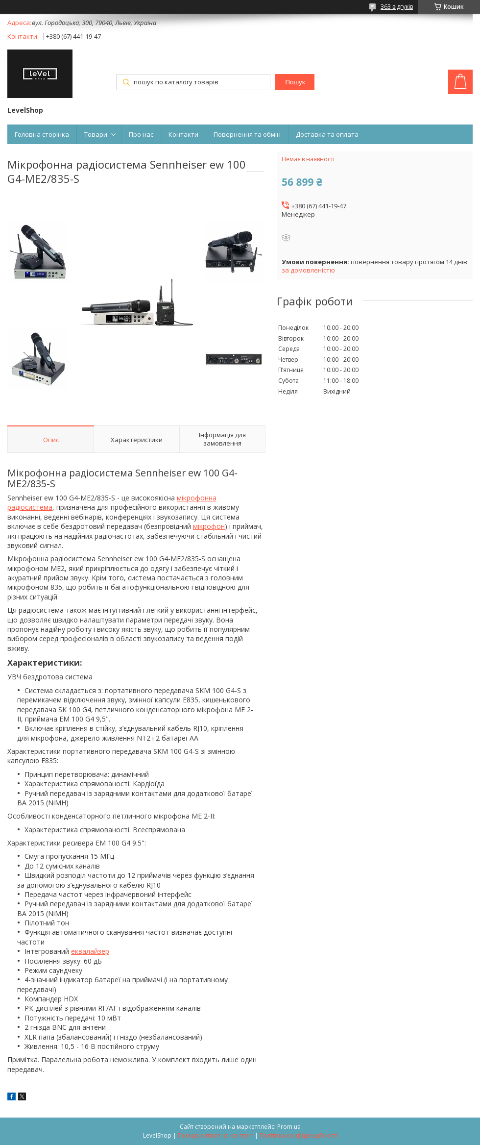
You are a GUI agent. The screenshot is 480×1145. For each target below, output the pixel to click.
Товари (95, 134)
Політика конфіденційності (298, 1135)
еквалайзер (90, 951)
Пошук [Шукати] (295, 82)
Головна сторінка (42, 134)
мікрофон (209, 526)
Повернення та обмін (247, 134)
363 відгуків (397, 6)
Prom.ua (289, 1126)
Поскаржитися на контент (215, 1135)
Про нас (141, 134)
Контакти (183, 134)
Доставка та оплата (327, 134)
